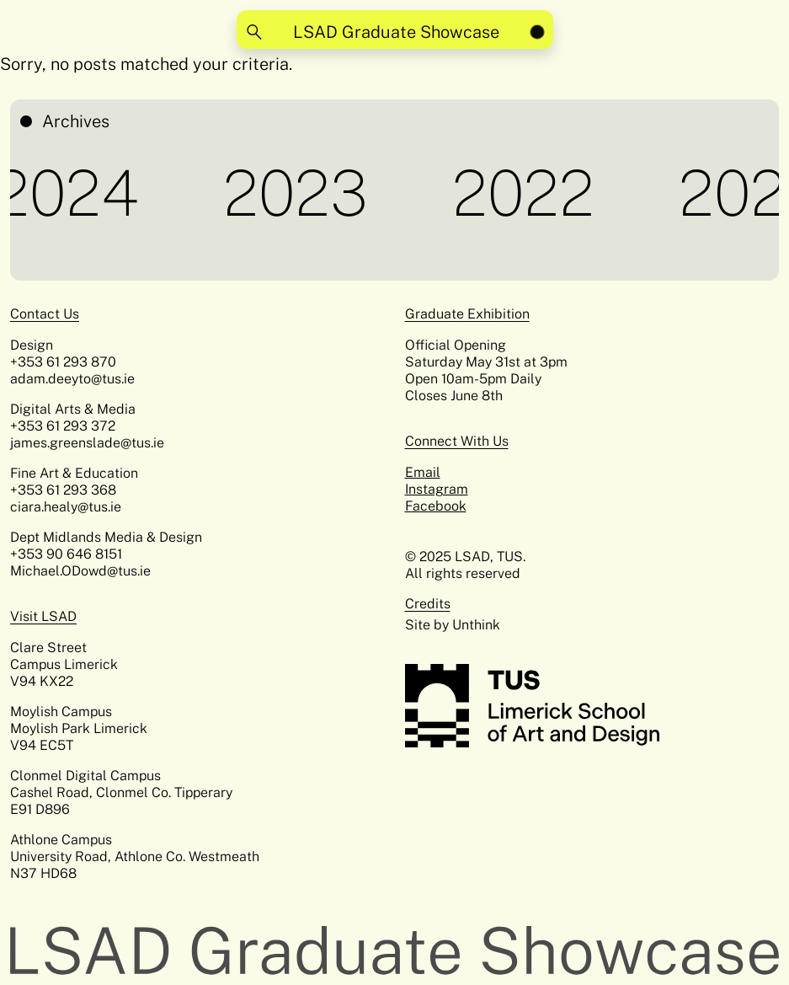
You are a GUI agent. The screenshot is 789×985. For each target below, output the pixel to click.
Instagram (436, 489)
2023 (299, 193)
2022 (527, 193)
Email (422, 472)
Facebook (435, 506)
